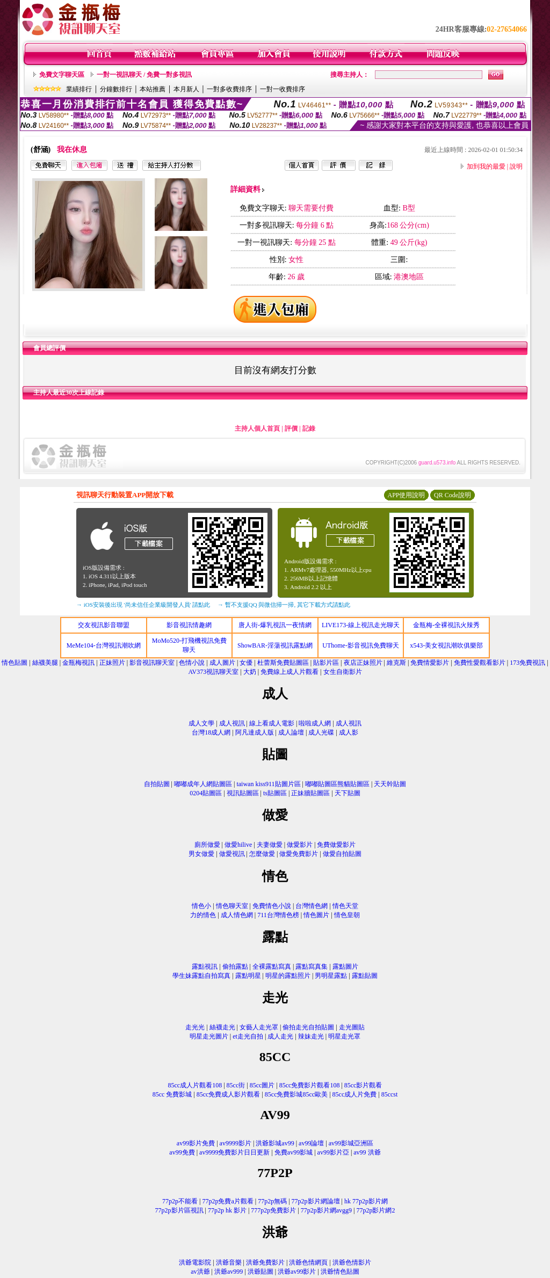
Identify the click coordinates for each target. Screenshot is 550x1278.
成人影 (348, 732)
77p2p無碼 (272, 1201)
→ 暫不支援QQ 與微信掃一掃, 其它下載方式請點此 (284, 604)
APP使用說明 (406, 495)
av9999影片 (235, 1143)
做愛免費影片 (298, 854)
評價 (291, 428)
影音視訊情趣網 (189, 625)
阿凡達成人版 (254, 732)
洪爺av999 (228, 1271)
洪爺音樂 (229, 1262)
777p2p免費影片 (273, 1210)
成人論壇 (291, 732)
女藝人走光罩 (259, 1027)
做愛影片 (300, 844)
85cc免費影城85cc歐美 (296, 1094)
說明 (516, 166)
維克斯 (396, 662)
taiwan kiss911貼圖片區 (268, 784)
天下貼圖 (347, 793)
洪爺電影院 (195, 1262)
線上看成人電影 (271, 723)
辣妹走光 (311, 1036)
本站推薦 (152, 89)
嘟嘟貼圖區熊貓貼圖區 (337, 784)
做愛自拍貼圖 (342, 854)
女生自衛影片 (342, 672)
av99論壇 (311, 1143)
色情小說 (192, 662)
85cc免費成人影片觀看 (228, 1094)
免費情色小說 (271, 906)
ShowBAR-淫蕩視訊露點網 (275, 645)
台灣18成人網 (211, 732)
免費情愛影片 (429, 662)
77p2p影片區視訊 (179, 1210)
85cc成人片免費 (354, 1094)
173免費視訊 (527, 662)
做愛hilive (238, 844)
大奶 (249, 672)
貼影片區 (326, 662)
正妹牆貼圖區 (310, 793)
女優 (246, 662)
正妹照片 (112, 662)
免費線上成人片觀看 (289, 672)
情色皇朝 (347, 915)
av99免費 (181, 1152)
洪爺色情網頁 (308, 1262)
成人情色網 (237, 915)
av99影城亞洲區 (351, 1143)
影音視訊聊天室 (152, 662)
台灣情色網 (311, 906)
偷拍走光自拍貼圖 (308, 1027)
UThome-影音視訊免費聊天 (360, 645)
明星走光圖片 (209, 1036)
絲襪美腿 (45, 662)
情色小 (201, 906)
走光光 (195, 1027)
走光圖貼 (352, 1027)
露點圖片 (345, 966)
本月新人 (186, 89)
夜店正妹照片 (363, 662)
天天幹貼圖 (390, 784)
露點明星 (248, 975)
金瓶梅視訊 (78, 662)
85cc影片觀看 (363, 1085)
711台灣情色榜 (278, 915)
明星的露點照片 (287, 975)
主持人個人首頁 (257, 428)
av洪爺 (200, 1271)
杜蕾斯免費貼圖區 (283, 662)
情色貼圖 (14, 662)
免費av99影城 (293, 1152)
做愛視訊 (232, 854)
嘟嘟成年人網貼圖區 (203, 784)
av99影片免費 (196, 1143)
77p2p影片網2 (375, 1210)
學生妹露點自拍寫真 (201, 975)
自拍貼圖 (157, 784)
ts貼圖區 (275, 793)
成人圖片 (222, 662)
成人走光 (280, 1036)
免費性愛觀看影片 (479, 662)
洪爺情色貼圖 (340, 1271)
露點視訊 (205, 966)
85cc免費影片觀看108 (309, 1085)
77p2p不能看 (180, 1201)
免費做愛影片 (336, 844)
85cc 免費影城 (172, 1094)
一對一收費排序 (282, 89)
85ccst (389, 1094)
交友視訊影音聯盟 (103, 625)
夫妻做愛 (270, 844)
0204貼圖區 (206, 793)
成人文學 (201, 723)
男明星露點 (331, 975)
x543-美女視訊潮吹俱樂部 (446, 645)
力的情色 (203, 915)
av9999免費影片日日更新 (234, 1152)
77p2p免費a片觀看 (227, 1201)
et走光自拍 (248, 1036)
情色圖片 (316, 915)
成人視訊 (232, 723)
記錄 (308, 428)
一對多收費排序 (229, 89)
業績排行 (79, 89)
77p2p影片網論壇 (316, 1201)
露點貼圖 (365, 975)
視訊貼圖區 (243, 793)
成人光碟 (321, 732)
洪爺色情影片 (351, 1262)
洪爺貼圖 (260, 1271)
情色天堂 (345, 906)
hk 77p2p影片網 (366, 1201)
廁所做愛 (207, 844)
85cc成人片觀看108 (195, 1085)
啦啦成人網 (315, 723)
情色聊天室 (232, 906)
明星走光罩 (344, 1036)
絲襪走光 (222, 1027)
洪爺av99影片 (297, 1271)
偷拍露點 (235, 966)
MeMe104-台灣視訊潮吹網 (104, 645)
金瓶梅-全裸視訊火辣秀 (446, 625)
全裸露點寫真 (271, 966)
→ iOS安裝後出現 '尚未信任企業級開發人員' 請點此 (143, 604)
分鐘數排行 (116, 89)
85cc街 (236, 1085)
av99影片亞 (333, 1152)
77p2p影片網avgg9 (326, 1210)
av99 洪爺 (366, 1152)
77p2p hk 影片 (227, 1210)
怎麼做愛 (262, 854)
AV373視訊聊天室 (213, 672)
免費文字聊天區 (61, 74)
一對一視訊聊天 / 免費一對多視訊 (144, 74)
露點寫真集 (311, 966)
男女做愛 (201, 854)
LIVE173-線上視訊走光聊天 (361, 625)
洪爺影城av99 (275, 1143)
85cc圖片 (262, 1085)
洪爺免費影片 (265, 1262)
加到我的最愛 (486, 166)
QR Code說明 (452, 495)
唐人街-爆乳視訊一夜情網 (275, 625)
